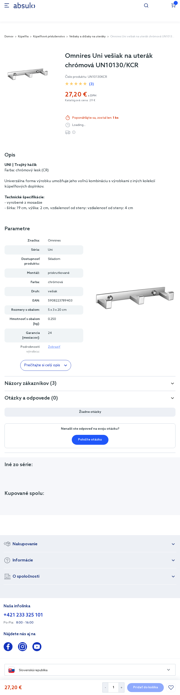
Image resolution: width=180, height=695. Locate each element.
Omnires (54, 241)
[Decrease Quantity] (105, 687)
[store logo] (24, 5)
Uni (50, 250)
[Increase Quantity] (121, 687)
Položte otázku (90, 440)
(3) (91, 84)
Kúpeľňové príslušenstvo (49, 36)
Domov (9, 36)
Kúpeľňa (23, 36)
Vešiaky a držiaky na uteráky (87, 36)
